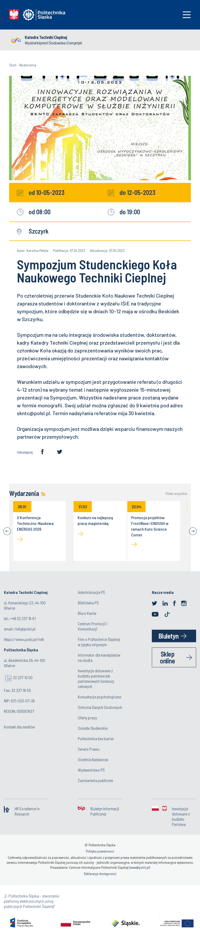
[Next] (193, 531)
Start (12, 65)
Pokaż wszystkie (176, 493)
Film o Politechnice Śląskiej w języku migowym (99, 642)
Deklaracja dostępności (100, 874)
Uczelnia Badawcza (93, 759)
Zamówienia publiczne (95, 780)
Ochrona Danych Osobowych (100, 707)
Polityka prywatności (100, 851)
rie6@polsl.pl (24, 628)
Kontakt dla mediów (19, 726)
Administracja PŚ (91, 592)
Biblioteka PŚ (88, 602)
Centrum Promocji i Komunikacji (93, 626)
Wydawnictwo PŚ (91, 769)
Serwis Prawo (88, 748)
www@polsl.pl (139, 867)
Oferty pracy (87, 717)
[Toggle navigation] (187, 14)
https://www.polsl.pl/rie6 (24, 639)
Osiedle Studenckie (93, 728)
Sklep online (167, 657)
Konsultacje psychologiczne (99, 696)
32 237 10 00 (23, 677)
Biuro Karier (87, 613)
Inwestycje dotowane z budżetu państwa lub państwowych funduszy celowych (96, 678)
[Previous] (7, 531)
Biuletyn (168, 636)
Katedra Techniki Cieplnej (46, 37)
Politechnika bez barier (96, 738)
